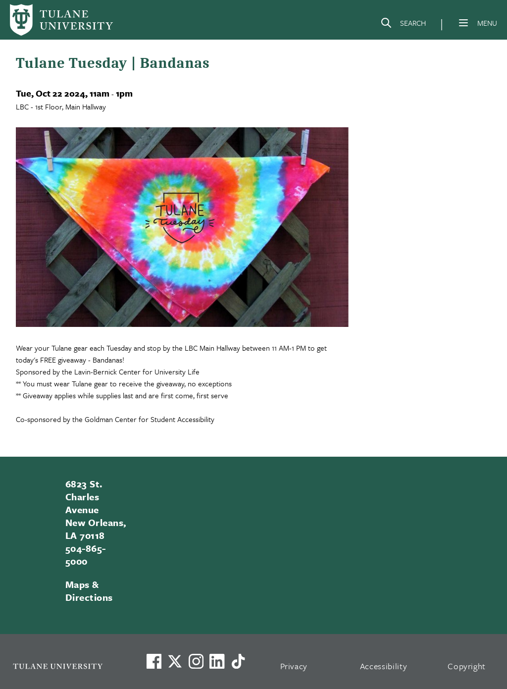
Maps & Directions (89, 591)
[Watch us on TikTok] (238, 661)
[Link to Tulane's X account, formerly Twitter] (174, 661)
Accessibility (383, 666)
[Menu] (463, 23)
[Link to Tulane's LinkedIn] (216, 661)
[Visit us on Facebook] (154, 661)
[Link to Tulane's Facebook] (196, 661)
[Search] (403, 25)
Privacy (294, 666)
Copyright (467, 666)
